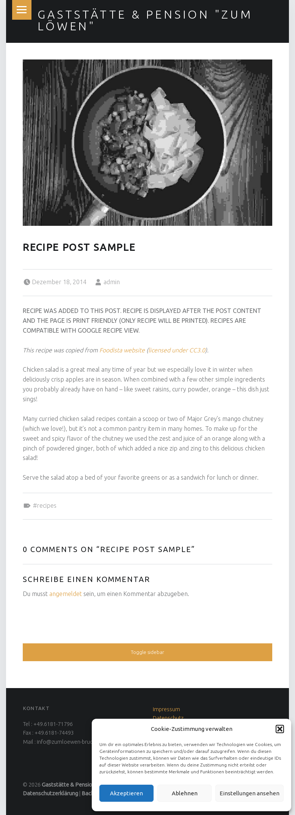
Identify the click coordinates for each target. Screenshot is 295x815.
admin (112, 281)
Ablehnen (185, 793)
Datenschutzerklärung (50, 793)
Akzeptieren (126, 793)
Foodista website (122, 350)
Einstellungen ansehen (249, 793)
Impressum (166, 709)
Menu (22, 10)
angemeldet (65, 593)
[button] (280, 729)
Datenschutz (168, 718)
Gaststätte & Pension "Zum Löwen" (145, 20)
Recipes (46, 505)
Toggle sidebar (147, 652)
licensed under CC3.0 (176, 350)
